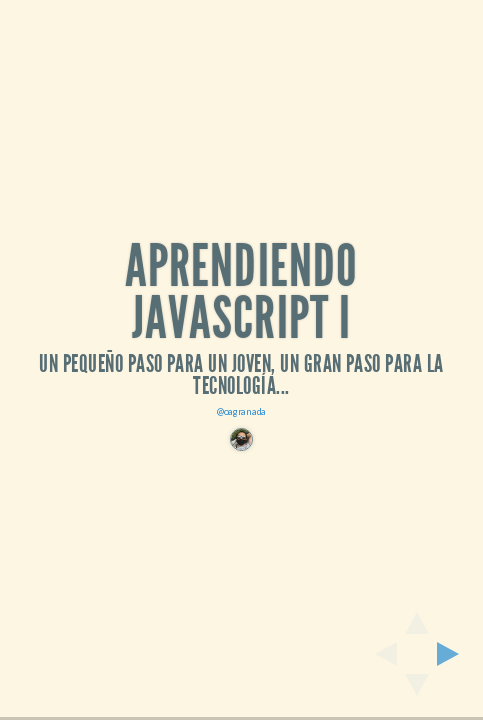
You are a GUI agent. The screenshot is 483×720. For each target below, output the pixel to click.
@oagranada (241, 411)
